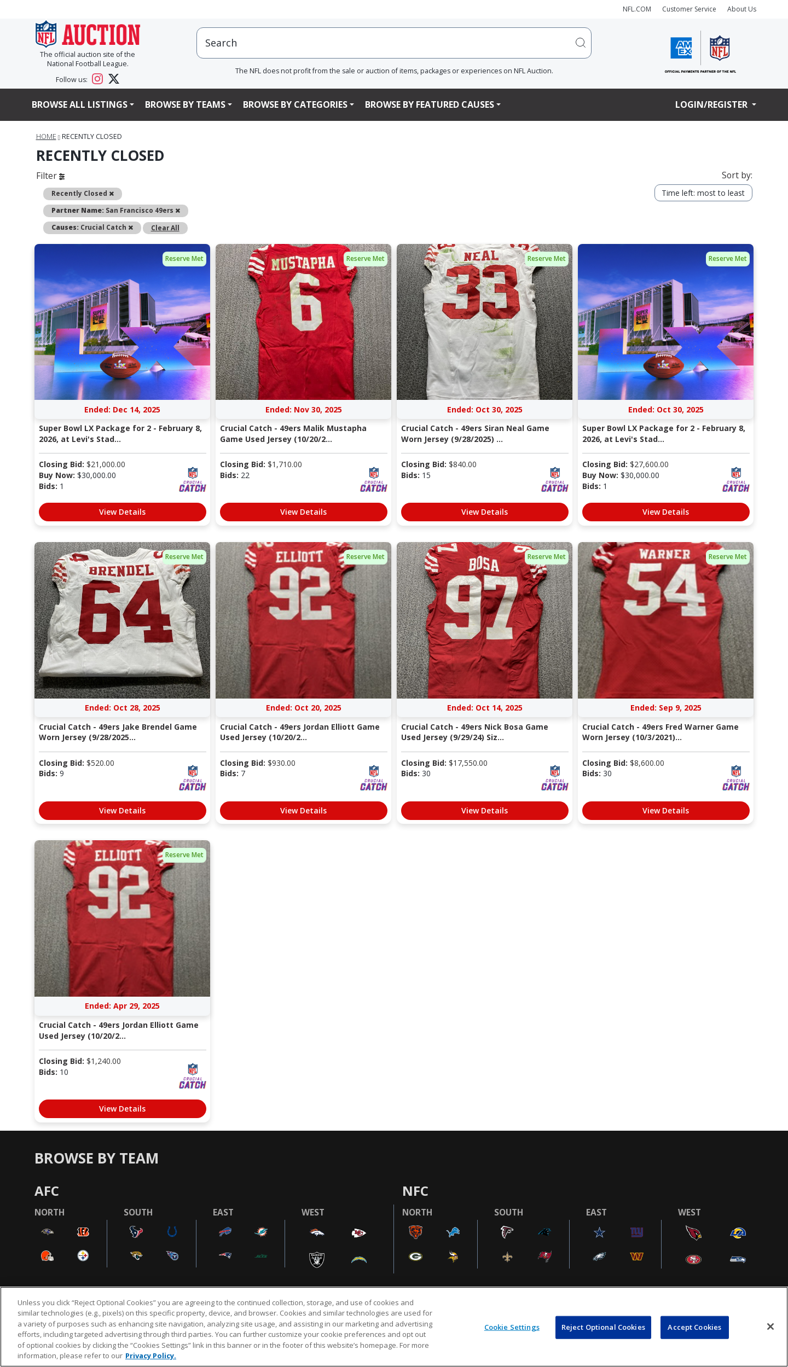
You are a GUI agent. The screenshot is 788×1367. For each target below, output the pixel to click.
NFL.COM (637, 9)
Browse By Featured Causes (429, 104)
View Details (122, 512)
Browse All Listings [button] (80, 104)
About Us (741, 9)
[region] (394, 1327)
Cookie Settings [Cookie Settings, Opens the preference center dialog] (512, 1327)
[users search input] (394, 43)
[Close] (770, 1326)
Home (46, 136)
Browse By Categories (295, 104)
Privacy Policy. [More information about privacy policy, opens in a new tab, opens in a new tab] (150, 1355)
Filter (50, 176)
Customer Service (689, 9)
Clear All (165, 227)
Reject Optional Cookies (603, 1327)
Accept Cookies (694, 1327)
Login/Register (712, 104)
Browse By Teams (185, 104)
